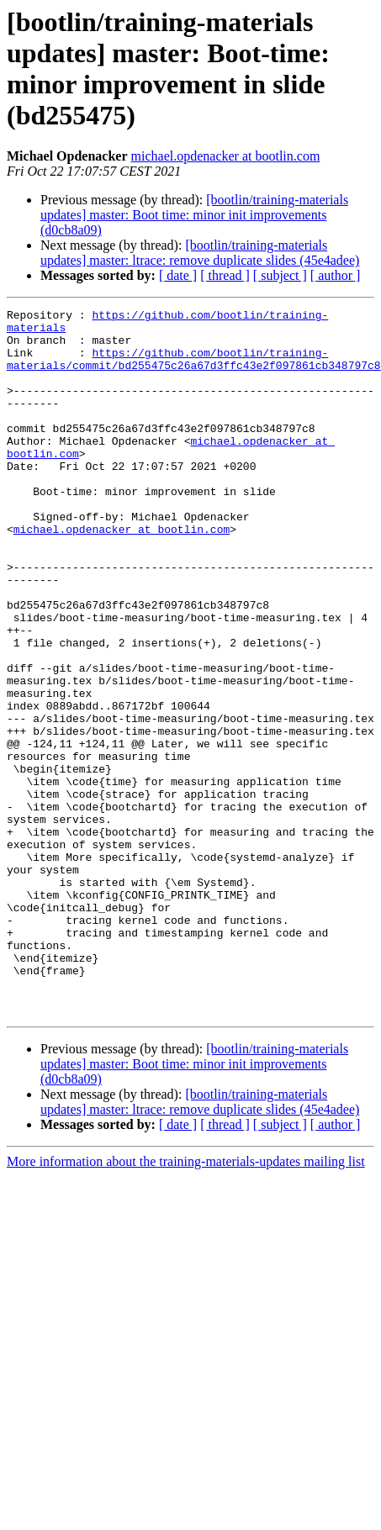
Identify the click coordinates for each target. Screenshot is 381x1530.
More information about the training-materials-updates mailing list (186, 1302)
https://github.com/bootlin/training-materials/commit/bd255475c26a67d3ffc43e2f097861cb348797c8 (194, 370)
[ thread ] (225, 275)
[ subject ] (280, 275)
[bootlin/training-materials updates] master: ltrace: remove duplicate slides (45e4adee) (199, 252)
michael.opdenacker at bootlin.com (225, 156)
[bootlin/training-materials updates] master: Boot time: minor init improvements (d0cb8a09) (194, 215)
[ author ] (335, 275)
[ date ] (178, 275)
